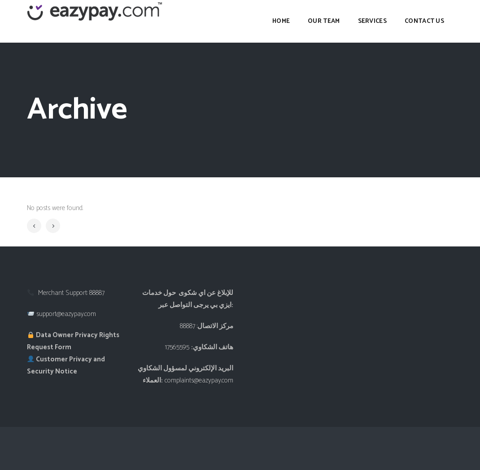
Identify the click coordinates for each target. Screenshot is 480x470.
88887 (97, 293)
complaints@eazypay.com (199, 380)
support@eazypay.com (66, 314)
